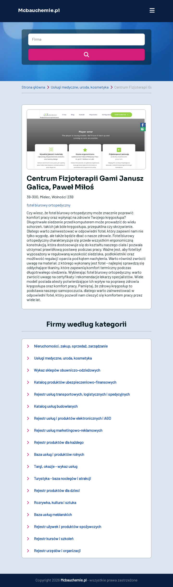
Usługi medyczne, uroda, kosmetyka (80, 87)
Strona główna (33, 87)
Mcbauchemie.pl (39, 10)
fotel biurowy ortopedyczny (48, 205)
